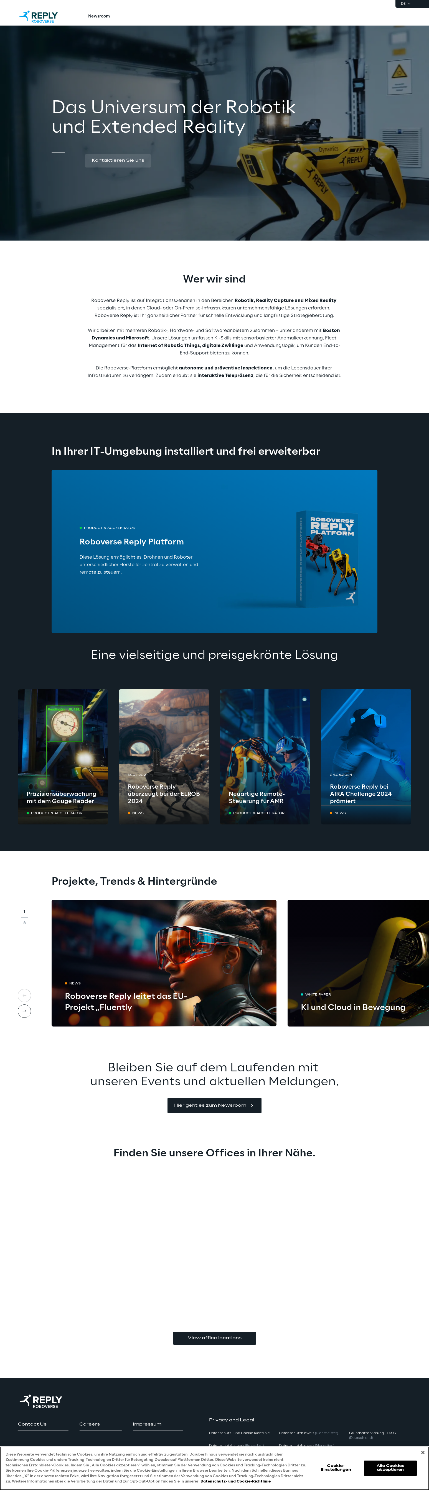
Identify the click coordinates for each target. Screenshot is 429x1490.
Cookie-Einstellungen (336, 1468)
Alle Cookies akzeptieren (390, 1468)
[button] (118, 161)
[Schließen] (423, 1452)
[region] (214, 1468)
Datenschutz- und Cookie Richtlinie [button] (239, 1433)
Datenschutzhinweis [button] (236, 1446)
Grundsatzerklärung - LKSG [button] (372, 1435)
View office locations (215, 1338)
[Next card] (24, 1011)
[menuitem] (99, 17)
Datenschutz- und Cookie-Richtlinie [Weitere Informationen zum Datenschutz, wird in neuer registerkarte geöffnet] (235, 1481)
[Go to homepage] (44, 17)
